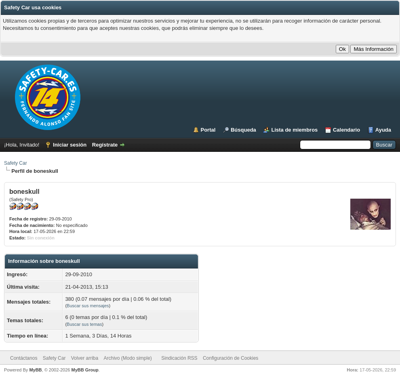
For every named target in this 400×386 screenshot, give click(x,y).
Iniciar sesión (69, 145)
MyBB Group (84, 369)
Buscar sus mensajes (88, 305)
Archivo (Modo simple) (128, 358)
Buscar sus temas (84, 324)
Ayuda (383, 130)
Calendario (346, 130)
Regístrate (105, 145)
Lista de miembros (294, 130)
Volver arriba (84, 358)
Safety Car (15, 163)
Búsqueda (243, 130)
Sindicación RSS (179, 358)
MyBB (35, 369)
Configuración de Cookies (230, 358)
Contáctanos (23, 358)
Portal (208, 130)
